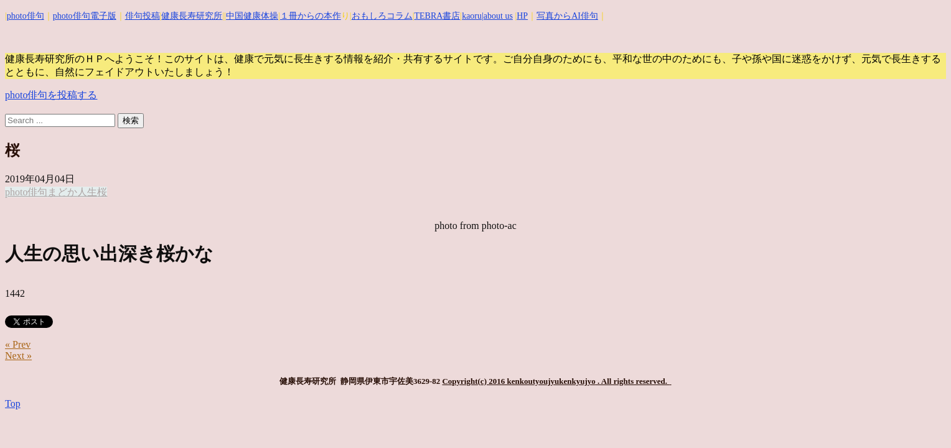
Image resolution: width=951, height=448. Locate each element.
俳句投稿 (142, 16)
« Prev (17, 344)
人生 (87, 192)
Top (13, 403)
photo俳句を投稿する (51, 95)
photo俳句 (25, 16)
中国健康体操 (252, 16)
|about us (497, 16)
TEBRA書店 (437, 16)
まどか (62, 192)
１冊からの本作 (310, 16)
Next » (18, 355)
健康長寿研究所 (191, 16)
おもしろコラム (382, 16)
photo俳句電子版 (84, 16)
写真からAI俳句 (567, 16)
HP (522, 16)
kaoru (472, 16)
